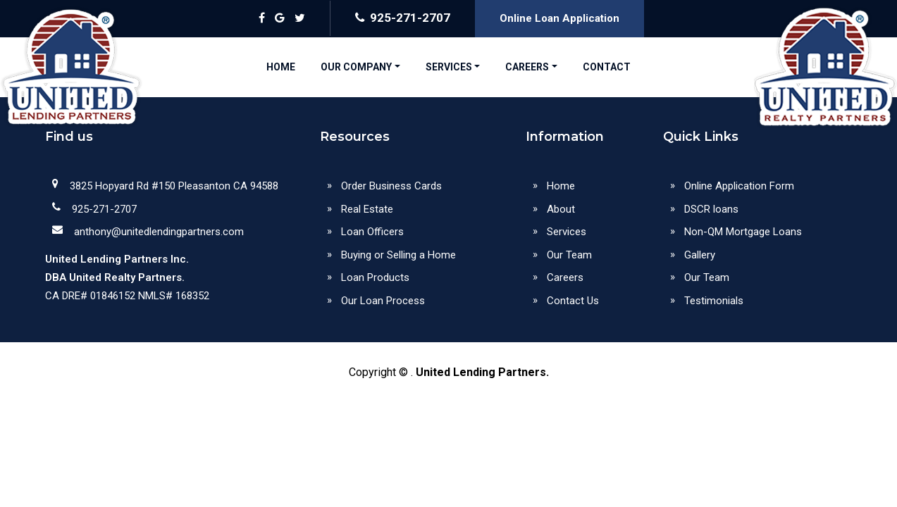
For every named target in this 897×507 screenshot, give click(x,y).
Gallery (699, 255)
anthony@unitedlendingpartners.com (159, 231)
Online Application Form (739, 186)
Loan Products (375, 277)
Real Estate (367, 209)
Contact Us (573, 300)
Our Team (569, 255)
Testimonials (713, 300)
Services (566, 231)
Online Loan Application (559, 18)
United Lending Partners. (482, 372)
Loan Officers (372, 231)
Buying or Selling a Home (398, 255)
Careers (565, 277)
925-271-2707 (402, 18)
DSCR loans (711, 209)
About (561, 209)
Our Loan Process (383, 300)
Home (561, 186)
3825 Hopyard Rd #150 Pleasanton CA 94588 (174, 186)
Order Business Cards (391, 186)
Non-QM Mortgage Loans (743, 231)
